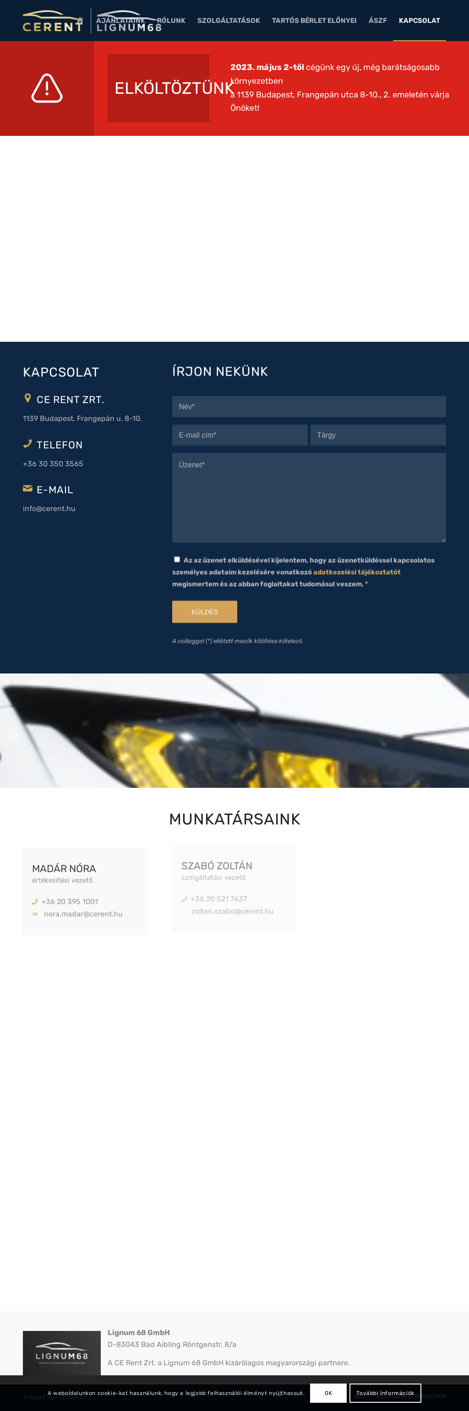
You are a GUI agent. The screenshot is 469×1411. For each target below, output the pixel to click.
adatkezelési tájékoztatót (357, 560)
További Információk (385, 1393)
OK (328, 1393)
